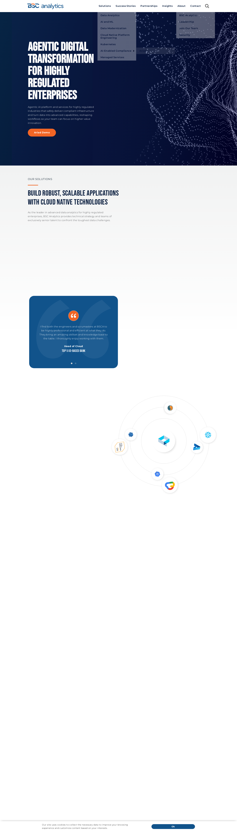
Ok (173, 826)
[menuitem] (104, 6)
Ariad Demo (42, 132)
